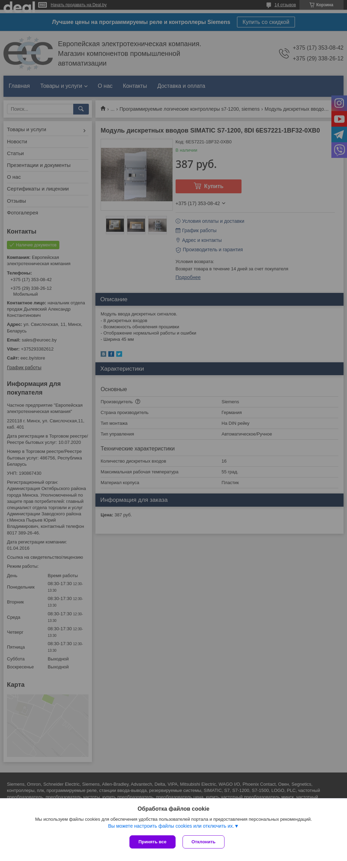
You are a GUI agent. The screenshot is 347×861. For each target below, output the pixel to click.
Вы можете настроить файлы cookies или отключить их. (171, 826)
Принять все (152, 841)
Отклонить (203, 841)
